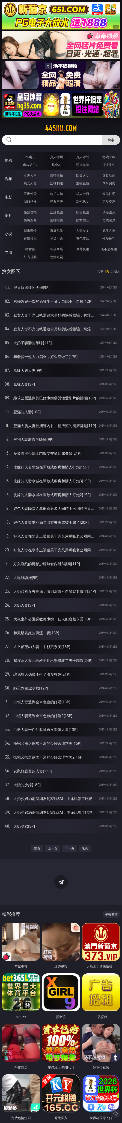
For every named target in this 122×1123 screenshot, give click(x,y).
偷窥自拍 (30, 212)
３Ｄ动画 (108, 175)
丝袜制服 (56, 183)
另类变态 (108, 201)
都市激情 (30, 230)
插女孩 (30, 249)
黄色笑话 (82, 238)
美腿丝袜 (30, 220)
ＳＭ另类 (108, 183)
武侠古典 (108, 230)
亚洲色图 (56, 212)
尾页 (85, 848)
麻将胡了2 (30, 165)
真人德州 (56, 157)
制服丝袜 (30, 201)
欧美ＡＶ (82, 175)
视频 (8, 178)
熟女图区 (82, 220)
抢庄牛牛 (108, 165)
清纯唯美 (56, 220)
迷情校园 (30, 238)
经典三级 (56, 201)
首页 (37, 848)
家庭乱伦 (56, 230)
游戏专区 (108, 157)
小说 (8, 233)
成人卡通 (82, 194)
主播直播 (82, 183)
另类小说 (56, 238)
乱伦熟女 (82, 201)
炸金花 (56, 165)
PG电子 (30, 157)
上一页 (52, 848)
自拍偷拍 (56, 175)
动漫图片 (108, 212)
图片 (8, 215)
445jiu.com (61, 128)
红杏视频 (30, 257)
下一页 (69, 848)
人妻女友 (82, 230)
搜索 (111, 140)
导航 (8, 252)
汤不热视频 (109, 249)
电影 (8, 197)
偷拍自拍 (56, 194)
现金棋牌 (82, 165)
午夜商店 (56, 249)
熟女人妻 (30, 183)
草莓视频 (82, 249)
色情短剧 (56, 257)
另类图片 (108, 220)
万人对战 (82, 157)
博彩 (8, 160)
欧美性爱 (108, 194)
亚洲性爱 (30, 194)
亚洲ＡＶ (30, 175)
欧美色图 (82, 212)
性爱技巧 (108, 238)
